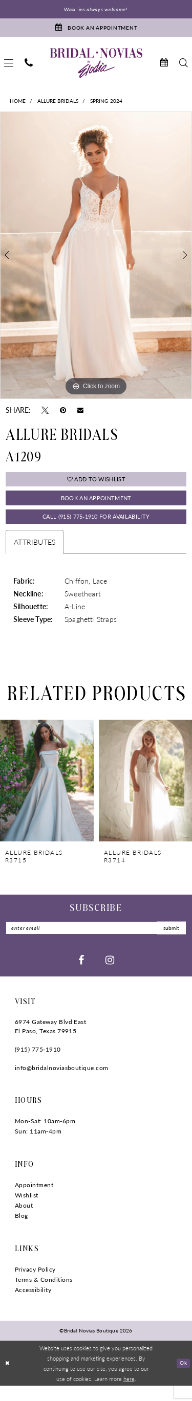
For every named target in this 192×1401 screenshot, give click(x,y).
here (129, 1394)
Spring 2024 (106, 105)
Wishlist (26, 1210)
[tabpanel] (96, 260)
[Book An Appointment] (96, 30)
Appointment (34, 1200)
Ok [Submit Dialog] (182, 1378)
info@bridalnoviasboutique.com (62, 1083)
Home (18, 105)
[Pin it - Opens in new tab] (63, 413)
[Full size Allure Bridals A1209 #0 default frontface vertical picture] (96, 260)
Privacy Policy (35, 1284)
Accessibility (33, 1305)
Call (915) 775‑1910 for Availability (96, 528)
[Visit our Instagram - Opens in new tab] (110, 974)
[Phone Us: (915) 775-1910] (28, 67)
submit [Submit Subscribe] (168, 942)
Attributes (34, 555)
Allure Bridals (58, 105)
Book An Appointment (96, 506)
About (24, 1220)
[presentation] (47, 793)
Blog (21, 1231)
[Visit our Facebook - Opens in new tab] (81, 974)
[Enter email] (96, 942)
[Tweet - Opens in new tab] (45, 413)
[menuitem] (28, 67)
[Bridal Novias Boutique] (96, 67)
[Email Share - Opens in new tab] (80, 414)
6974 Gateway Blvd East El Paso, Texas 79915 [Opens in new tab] (50, 1042)
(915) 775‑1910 (38, 1064)
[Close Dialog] (8, 1379)
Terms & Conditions (44, 1295)
